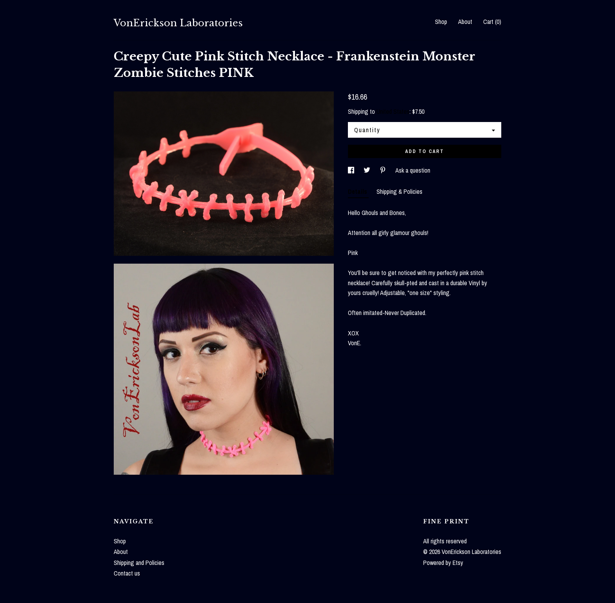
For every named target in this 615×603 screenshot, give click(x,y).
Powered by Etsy (443, 562)
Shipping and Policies (139, 562)
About (465, 21)
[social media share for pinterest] (384, 170)
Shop (441, 21)
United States (393, 111)
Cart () (492, 21)
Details (358, 191)
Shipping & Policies (399, 191)
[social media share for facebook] (352, 170)
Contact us (127, 573)
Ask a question (412, 170)
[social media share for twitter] (368, 170)
